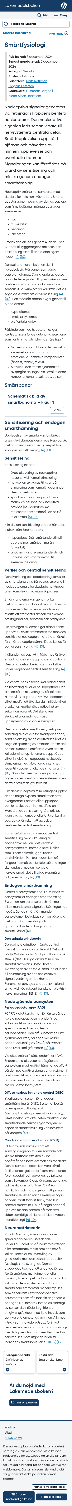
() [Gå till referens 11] (49, 1342)
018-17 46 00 (13, 1438)
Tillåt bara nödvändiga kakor (19, 1497)
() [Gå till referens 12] (53, 1342)
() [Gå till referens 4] (17, 256)
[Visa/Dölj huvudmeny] (60, 15)
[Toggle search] (43, 15)
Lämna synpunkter (24, 1402)
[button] (57, 410)
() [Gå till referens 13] (59, 1342)
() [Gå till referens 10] (22, 256)
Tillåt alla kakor (51, 1497)
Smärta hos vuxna (17, 33)
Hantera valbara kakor (49, 1487)
